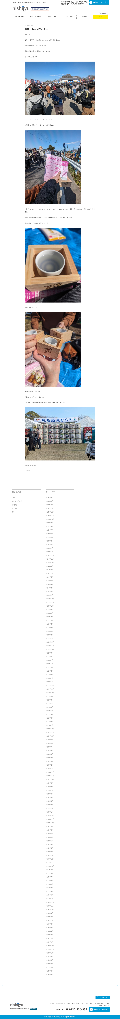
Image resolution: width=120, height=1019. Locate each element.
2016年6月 (49, 924)
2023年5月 (49, 624)
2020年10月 (50, 736)
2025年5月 (49, 537)
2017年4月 (49, 888)
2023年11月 (50, 602)
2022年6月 (49, 664)
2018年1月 (49, 855)
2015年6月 (49, 967)
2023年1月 (49, 638)
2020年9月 (49, 740)
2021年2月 (49, 722)
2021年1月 (49, 725)
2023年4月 (49, 628)
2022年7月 (49, 660)
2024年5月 (49, 581)
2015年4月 (49, 975)
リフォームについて (52, 16)
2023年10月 (50, 606)
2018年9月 (49, 826)
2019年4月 (49, 801)
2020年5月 (49, 754)
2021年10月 (50, 693)
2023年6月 (49, 620)
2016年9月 (49, 913)
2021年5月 (49, 711)
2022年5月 (49, 667)
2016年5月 (49, 928)
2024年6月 (49, 577)
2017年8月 (49, 873)
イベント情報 (68, 16)
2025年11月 (50, 516)
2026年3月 (49, 501)
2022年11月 (50, 646)
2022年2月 (49, 678)
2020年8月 (49, 743)
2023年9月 (49, 610)
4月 (13, 512)
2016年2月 (49, 938)
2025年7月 (49, 530)
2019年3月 (49, 805)
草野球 (14, 508)
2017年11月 (50, 862)
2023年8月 (49, 613)
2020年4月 (49, 758)
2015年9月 (49, 956)
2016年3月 (49, 935)
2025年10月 (50, 519)
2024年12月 (50, 555)
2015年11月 (50, 949)
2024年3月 (49, 588)
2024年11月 (50, 559)
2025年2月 (49, 548)
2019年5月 (49, 797)
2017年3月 (49, 891)
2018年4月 (49, 844)
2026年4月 (49, 497)
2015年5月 (49, 971)
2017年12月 (50, 859)
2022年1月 (49, 682)
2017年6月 (49, 881)
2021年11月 (50, 689)
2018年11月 (50, 819)
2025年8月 (49, 526)
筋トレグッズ (17, 501)
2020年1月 (49, 769)
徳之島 (14, 505)
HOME (53, 1003)
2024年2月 (49, 591)
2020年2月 (49, 765)
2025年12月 (50, 512)
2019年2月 (49, 808)
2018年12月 (50, 816)
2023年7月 (49, 617)
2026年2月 (49, 505)
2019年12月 (50, 772)
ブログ (107, 1003)
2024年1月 (49, 595)
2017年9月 (49, 870)
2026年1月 (49, 508)
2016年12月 (50, 902)
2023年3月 (49, 631)
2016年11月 (50, 906)
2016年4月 (49, 931)
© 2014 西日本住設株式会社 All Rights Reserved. (60, 1017)
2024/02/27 (29, 25)
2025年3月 (49, 544)
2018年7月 (49, 834)
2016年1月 (49, 942)
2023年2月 (49, 635)
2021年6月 (49, 707)
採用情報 (85, 16)
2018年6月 (49, 837)
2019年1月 (49, 812)
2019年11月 (50, 776)
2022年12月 (50, 642)
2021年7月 (49, 703)
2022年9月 (49, 653)
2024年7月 (49, 573)
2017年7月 (49, 877)
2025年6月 (49, 534)
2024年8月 (49, 570)
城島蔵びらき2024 (30, 465)
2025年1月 (49, 552)
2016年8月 (49, 917)
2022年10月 (50, 649)
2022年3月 (49, 675)
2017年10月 (50, 866)
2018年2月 (49, 852)
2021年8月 (49, 700)
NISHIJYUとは (19, 16)
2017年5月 (49, 884)
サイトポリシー (104, 1005)
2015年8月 (49, 960)
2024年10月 (50, 563)
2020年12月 (50, 729)
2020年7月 (49, 747)
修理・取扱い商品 (36, 16)
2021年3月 (49, 718)
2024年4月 (49, 584)
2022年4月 (49, 671)
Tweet (28, 471)
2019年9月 (49, 783)
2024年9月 (49, 566)
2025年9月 (49, 523)
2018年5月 (49, 841)
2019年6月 (49, 794)
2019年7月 (49, 790)
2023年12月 (50, 599)
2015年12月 (50, 946)
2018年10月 (50, 823)
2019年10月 (50, 779)
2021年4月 (49, 714)
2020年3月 (49, 761)
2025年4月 (49, 541)
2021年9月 (49, 696)
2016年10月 (50, 909)
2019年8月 (49, 787)
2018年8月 (49, 830)
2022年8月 (49, 656)
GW (13, 497)
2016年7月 (49, 920)
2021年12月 (50, 685)
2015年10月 (50, 953)
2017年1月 (49, 899)
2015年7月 (49, 964)
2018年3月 (49, 848)
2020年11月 (50, 732)
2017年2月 (49, 895)
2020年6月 (49, 750)
